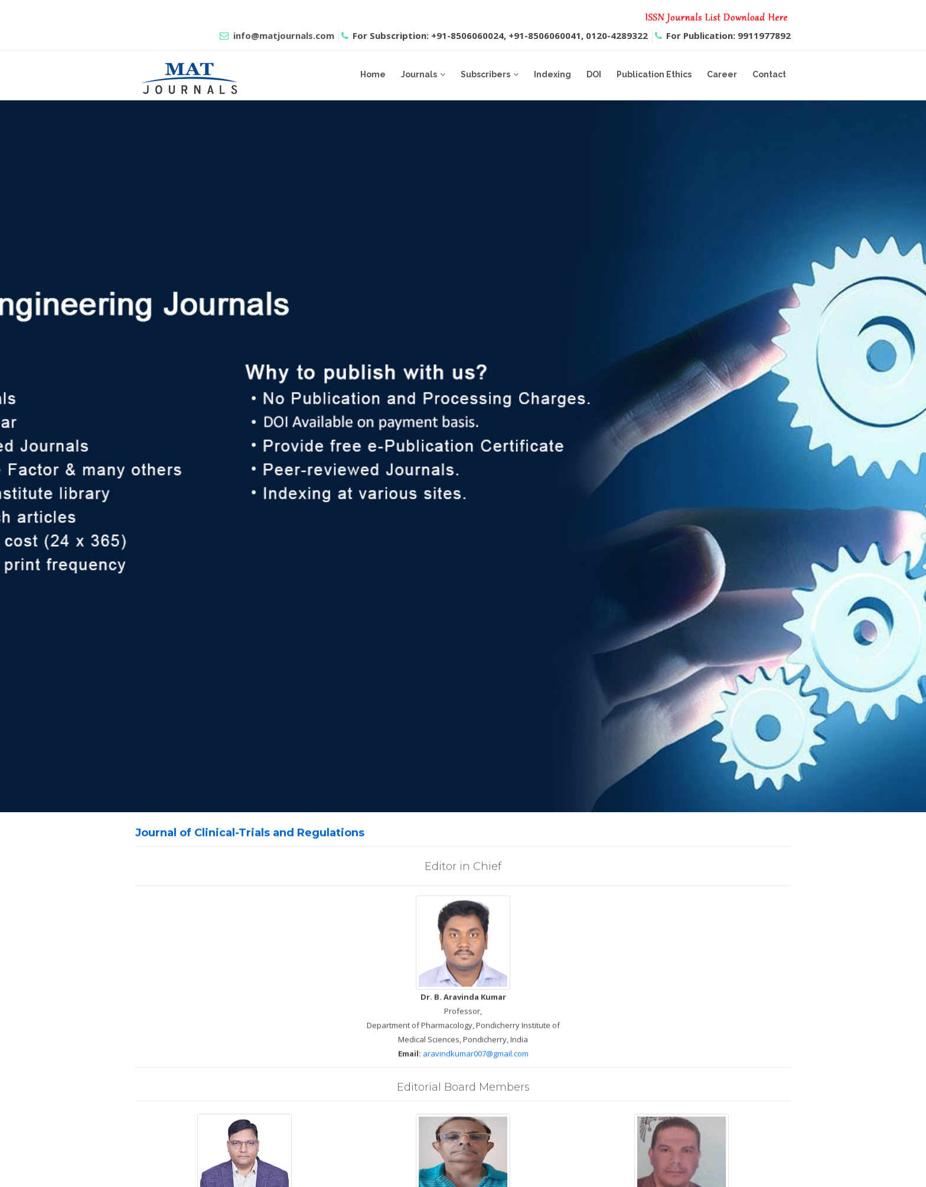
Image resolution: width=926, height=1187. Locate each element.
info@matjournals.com (283, 35)
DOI (593, 74)
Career (722, 74)
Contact (769, 74)
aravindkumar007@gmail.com (476, 1067)
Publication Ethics (654, 74)
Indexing (552, 74)
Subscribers (485, 74)
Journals (419, 74)
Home (373, 74)
